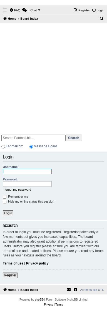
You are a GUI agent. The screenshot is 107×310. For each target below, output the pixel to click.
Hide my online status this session (28, 201)
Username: (11, 166)
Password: (10, 179)
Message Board (45, 146)
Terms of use (13, 263)
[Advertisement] (53, 76)
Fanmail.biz (14, 146)
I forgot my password (17, 189)
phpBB (39, 299)
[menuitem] (14, 10)
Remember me (15, 196)
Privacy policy (37, 263)
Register (10, 275)
